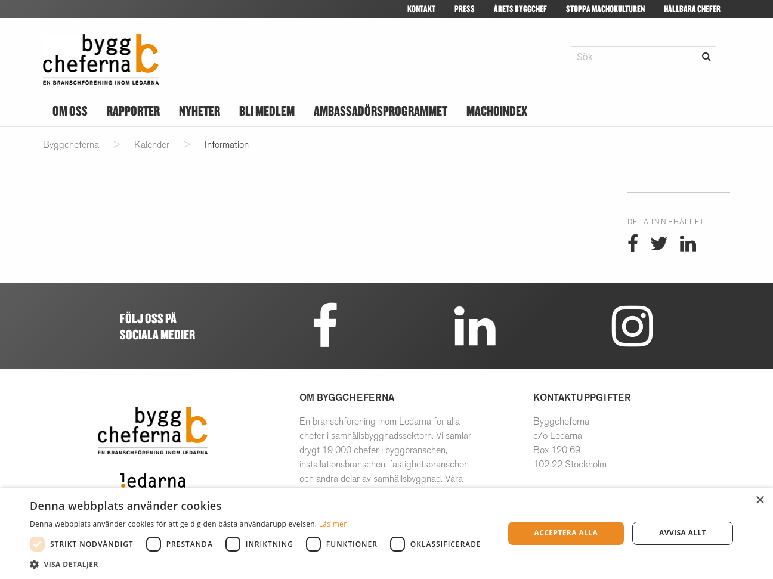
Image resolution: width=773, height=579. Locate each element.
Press (464, 8)
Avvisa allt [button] (682, 533)
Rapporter (133, 110)
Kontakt (421, 8)
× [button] (759, 500)
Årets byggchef (520, 8)
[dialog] (386, 533)
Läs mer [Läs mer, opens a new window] (333, 524)
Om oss (70, 110)
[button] (258, 564)
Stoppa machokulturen (605, 8)
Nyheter (199, 110)
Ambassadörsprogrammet (380, 110)
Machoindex (496, 110)
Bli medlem (267, 110)
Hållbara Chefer (692, 8)
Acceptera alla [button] (566, 533)
